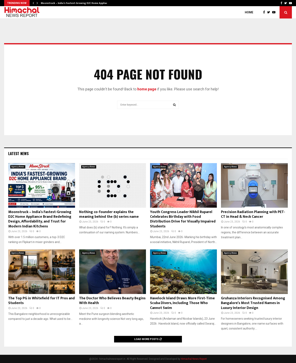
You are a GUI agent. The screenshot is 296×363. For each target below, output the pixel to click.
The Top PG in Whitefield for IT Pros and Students (41, 300)
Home (249, 12)
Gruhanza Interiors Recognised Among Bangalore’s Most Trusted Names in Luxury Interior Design (253, 303)
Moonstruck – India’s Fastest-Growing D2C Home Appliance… (76, 3)
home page (146, 89)
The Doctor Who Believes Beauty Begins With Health (112, 300)
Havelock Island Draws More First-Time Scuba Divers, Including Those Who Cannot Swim (182, 303)
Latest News (18, 153)
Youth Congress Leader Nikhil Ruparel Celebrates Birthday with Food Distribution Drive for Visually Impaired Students (183, 219)
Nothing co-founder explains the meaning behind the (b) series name (109, 214)
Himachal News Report (194, 358)
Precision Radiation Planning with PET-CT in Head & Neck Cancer (253, 214)
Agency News (17, 167)
